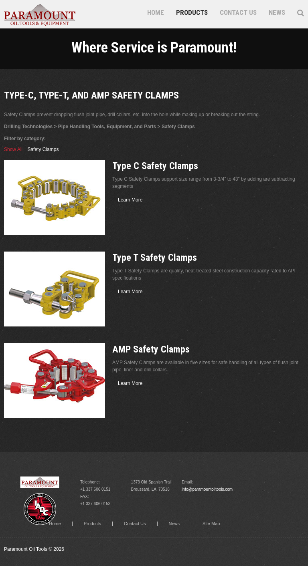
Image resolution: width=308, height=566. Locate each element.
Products (192, 12)
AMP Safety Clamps (151, 349)
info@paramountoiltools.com (207, 489)
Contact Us (238, 12)
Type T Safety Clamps (154, 257)
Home (155, 12)
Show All (13, 149)
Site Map (211, 524)
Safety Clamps (43, 149)
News (277, 12)
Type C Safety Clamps (155, 165)
